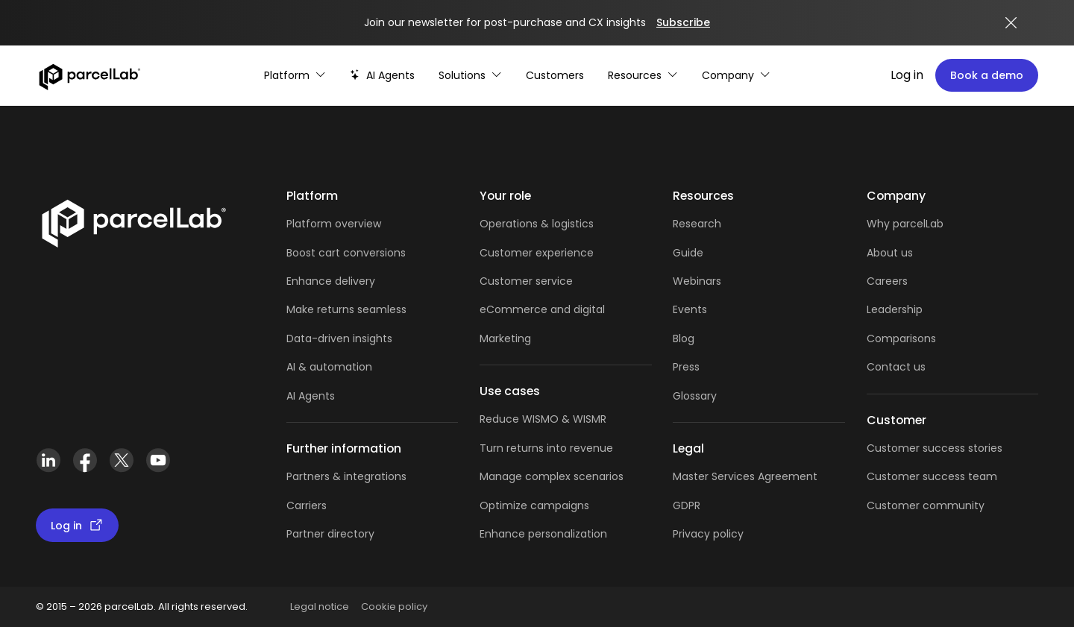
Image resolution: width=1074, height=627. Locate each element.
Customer (508, 281)
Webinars (697, 281)
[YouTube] (157, 460)
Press (686, 366)
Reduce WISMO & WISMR (543, 419)
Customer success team (932, 476)
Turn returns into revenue (546, 448)
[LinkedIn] (48, 460)
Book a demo (986, 75)
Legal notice (319, 606)
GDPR (686, 505)
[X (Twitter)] (121, 460)
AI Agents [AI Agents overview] (310, 395)
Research (697, 223)
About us (890, 252)
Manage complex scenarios (552, 476)
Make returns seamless (346, 309)
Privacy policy (708, 533)
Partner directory (330, 533)
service (554, 281)
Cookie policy (394, 606)
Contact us (896, 366)
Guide (688, 252)
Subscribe (683, 22)
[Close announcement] (1011, 23)
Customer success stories (934, 448)
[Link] (133, 220)
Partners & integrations (346, 476)
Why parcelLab (905, 223)
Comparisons (901, 338)
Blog (683, 338)
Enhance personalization (543, 533)
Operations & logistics (537, 223)
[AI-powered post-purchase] (382, 75)
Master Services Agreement (745, 476)
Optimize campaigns (534, 505)
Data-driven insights (339, 338)
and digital (576, 309)
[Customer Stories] (555, 75)
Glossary (695, 395)
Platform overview (333, 223)
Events (690, 309)
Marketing (505, 338)
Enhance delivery (330, 281)
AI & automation (329, 366)
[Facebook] (84, 460)
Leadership (895, 309)
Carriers (306, 505)
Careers (887, 281)
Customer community (925, 505)
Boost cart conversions (346, 252)
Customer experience (537, 252)
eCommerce (513, 309)
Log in (907, 75)
